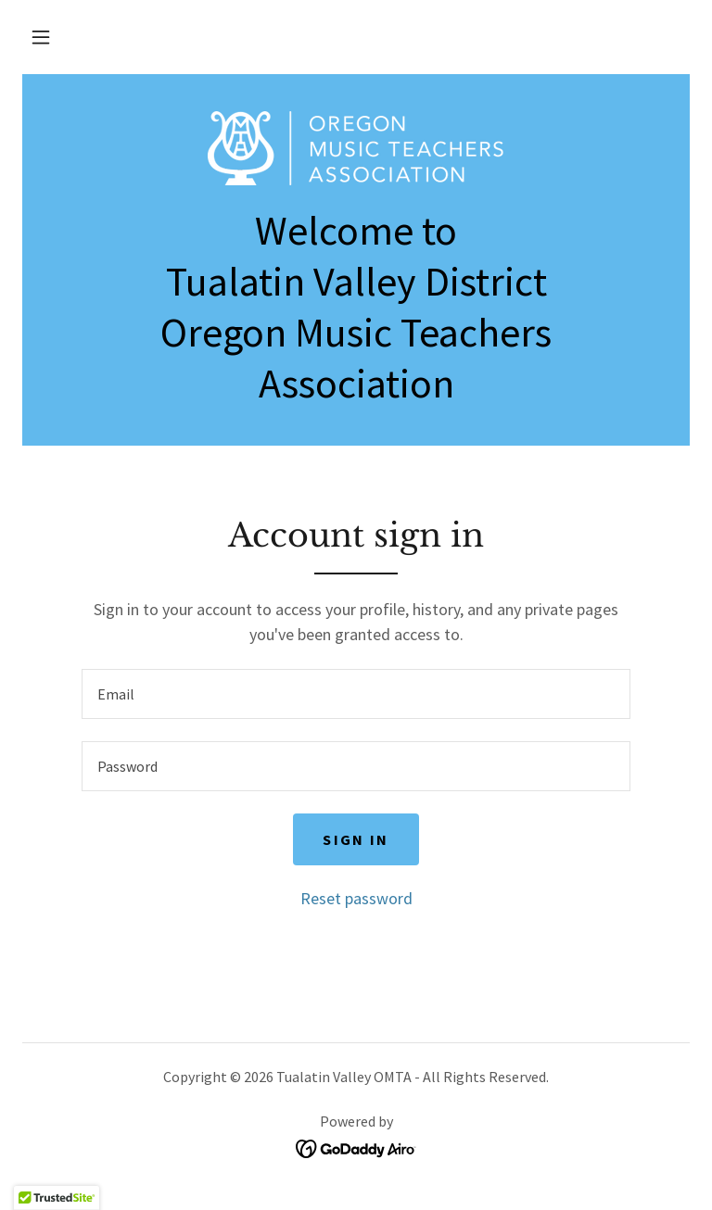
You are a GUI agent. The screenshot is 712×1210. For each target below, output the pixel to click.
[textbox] (356, 694)
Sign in (355, 839)
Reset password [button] (356, 898)
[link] (356, 148)
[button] (40, 37)
